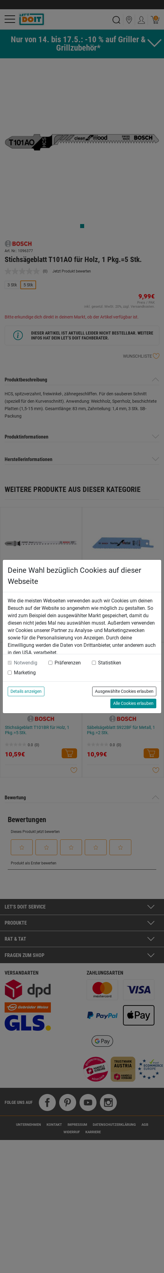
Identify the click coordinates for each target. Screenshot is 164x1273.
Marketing (25, 673)
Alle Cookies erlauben (133, 703)
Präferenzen (68, 663)
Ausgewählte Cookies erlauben (124, 691)
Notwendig (25, 663)
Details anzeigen (26, 691)
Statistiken (109, 663)
